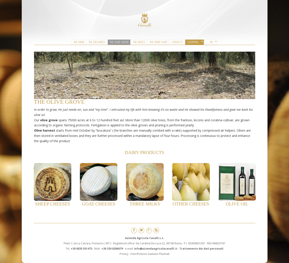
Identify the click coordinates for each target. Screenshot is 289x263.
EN (211, 42)
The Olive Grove (119, 42)
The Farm (79, 42)
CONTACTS (177, 42)
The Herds (139, 42)
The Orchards (97, 42)
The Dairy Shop (158, 42)
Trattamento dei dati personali (201, 248)
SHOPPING (193, 42)
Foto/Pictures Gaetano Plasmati (150, 254)
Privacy (124, 254)
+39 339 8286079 (112, 248)
